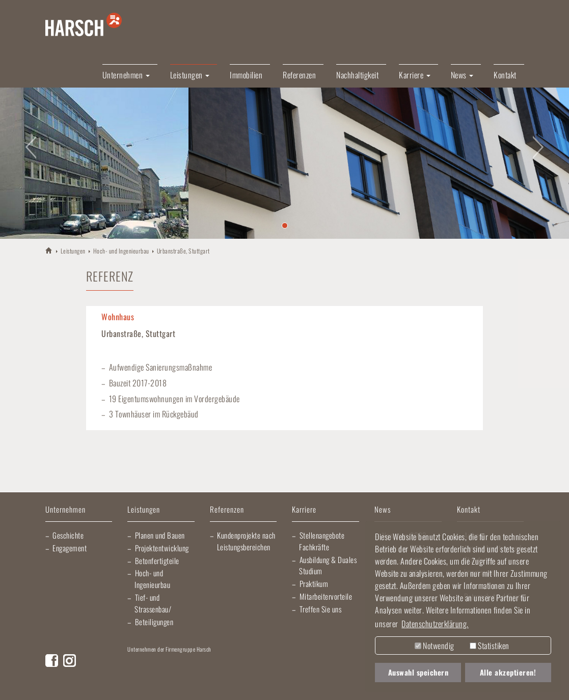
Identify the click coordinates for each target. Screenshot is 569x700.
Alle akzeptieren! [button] (508, 672)
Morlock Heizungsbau (151, 685)
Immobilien (246, 75)
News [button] (462, 75)
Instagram (69, 660)
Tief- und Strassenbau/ (152, 603)
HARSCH (49, 250)
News (382, 510)
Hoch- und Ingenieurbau (121, 250)
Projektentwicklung (162, 547)
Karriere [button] (414, 75)
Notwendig (434, 645)
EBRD (202, 685)
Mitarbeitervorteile (326, 596)
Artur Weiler (150, 664)
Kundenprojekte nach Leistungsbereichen (246, 540)
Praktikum (314, 583)
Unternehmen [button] (126, 75)
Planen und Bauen (160, 535)
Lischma (206, 664)
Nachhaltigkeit (357, 75)
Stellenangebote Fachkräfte (321, 540)
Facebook (51, 660)
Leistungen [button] (190, 75)
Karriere (304, 510)
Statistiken (489, 645)
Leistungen (73, 250)
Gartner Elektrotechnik (336, 664)
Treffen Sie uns (321, 608)
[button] (28, 141)
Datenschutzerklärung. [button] (435, 624)
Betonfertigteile (157, 560)
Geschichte (68, 535)
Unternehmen (65, 510)
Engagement (69, 547)
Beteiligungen (154, 621)
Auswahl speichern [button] (418, 672)
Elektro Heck (264, 664)
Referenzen (299, 75)
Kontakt (505, 75)
